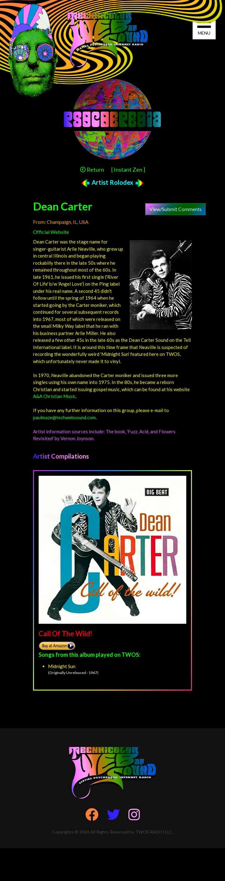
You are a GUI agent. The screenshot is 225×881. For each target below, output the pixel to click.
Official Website (51, 232)
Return (92, 169)
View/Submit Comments (175, 209)
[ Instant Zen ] (128, 169)
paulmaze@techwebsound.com (64, 417)
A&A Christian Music (54, 396)
